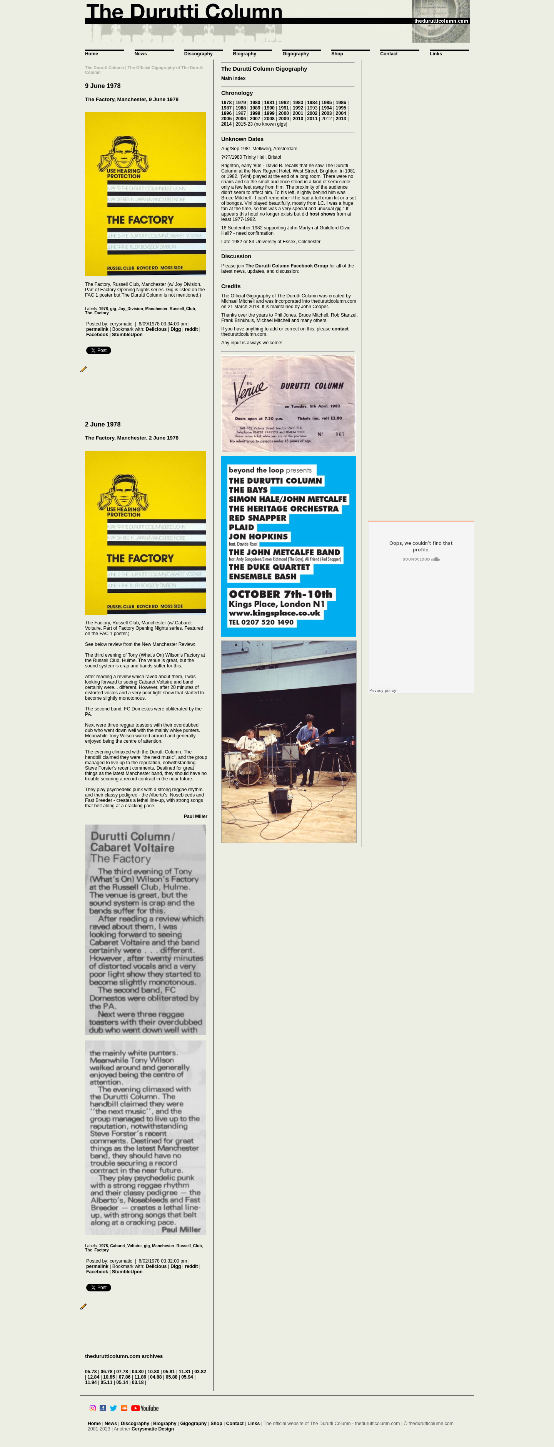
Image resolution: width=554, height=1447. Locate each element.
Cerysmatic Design (153, 1429)
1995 (341, 108)
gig (113, 309)
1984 (312, 102)
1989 (255, 108)
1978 (103, 309)
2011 (312, 118)
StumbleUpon (127, 334)
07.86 (125, 1377)
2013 (341, 118)
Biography (245, 53)
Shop (337, 53)
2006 (240, 118)
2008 (269, 118)
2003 (326, 113)
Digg (175, 329)
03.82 (200, 1371)
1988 (240, 108)
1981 (269, 102)
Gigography (295, 53)
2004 (341, 113)
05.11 (107, 1382)
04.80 (138, 1371)
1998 (255, 113)
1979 (240, 102)
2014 (226, 124)
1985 (326, 102)
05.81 (169, 1371)
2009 (284, 118)
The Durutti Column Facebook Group (286, 266)
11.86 (140, 1377)
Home (91, 53)
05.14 (122, 1382)
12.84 (94, 1377)
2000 (284, 113)
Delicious (156, 329)
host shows (322, 214)
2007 (255, 118)
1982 (284, 102)
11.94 (91, 1382)
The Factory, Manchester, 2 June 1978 (132, 438)
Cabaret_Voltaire (126, 1246)
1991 (284, 108)
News (141, 53)
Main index (233, 78)
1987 (226, 108)
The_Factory (97, 313)
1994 (326, 108)
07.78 (122, 1371)
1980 (255, 102)
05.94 (187, 1377)
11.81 (185, 1371)
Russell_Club (182, 309)
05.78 (91, 1371)
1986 (341, 102)
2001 (298, 113)
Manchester (156, 309)
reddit (191, 329)
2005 (226, 118)
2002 (312, 113)
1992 (298, 108)
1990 (269, 108)
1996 (226, 113)
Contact (389, 53)
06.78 (107, 1371)
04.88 (156, 1377)
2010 (298, 118)
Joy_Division (130, 309)
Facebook (97, 334)
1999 (269, 113)
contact (340, 329)
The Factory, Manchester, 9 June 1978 (132, 99)
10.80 (153, 1371)
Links (436, 53)
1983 (298, 102)
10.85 (109, 1377)
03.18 (138, 1382)
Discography (198, 53)
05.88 (172, 1377)
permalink (97, 329)
